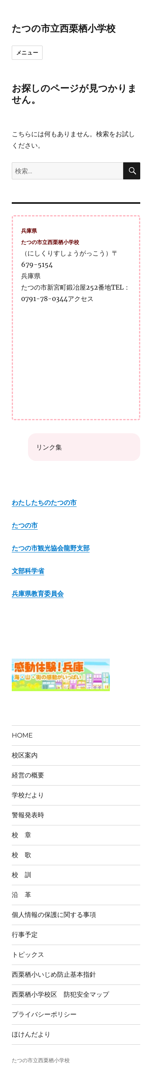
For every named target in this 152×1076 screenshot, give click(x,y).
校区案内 (25, 755)
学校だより (28, 795)
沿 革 (21, 895)
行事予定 (25, 934)
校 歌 (21, 855)
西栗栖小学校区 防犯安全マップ (60, 994)
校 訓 (21, 875)
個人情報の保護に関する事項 (54, 915)
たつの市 (25, 525)
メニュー (27, 52)
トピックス (28, 954)
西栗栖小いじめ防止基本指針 (54, 974)
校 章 (21, 835)
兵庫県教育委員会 (38, 593)
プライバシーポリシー (44, 1014)
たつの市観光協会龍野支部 (51, 548)
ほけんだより (31, 1034)
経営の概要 (28, 775)
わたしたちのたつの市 (44, 502)
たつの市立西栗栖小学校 (64, 28)
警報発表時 (28, 815)
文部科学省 (28, 571)
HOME (22, 735)
